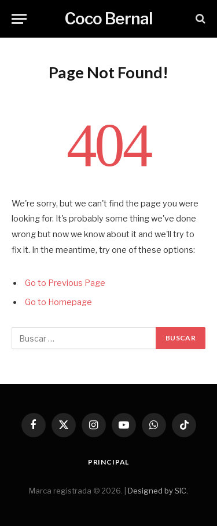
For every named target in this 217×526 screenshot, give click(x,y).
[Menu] (19, 19)
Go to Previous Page (65, 283)
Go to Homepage (58, 302)
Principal (109, 462)
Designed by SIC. (158, 490)
